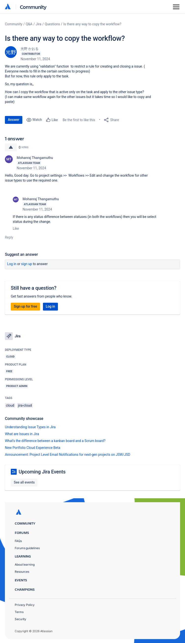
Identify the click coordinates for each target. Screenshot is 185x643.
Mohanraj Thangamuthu (35, 158)
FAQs (18, 541)
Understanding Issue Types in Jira (30, 427)
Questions (52, 24)
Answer (13, 120)
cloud (10, 405)
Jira (38, 24)
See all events (24, 482)
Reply (9, 237)
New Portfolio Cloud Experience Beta (32, 448)
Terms (19, 612)
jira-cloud (25, 405)
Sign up (26, 264)
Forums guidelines (27, 548)
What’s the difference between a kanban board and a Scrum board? (55, 441)
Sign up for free (25, 306)
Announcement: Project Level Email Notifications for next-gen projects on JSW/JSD (67, 455)
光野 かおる (30, 49)
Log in (11, 264)
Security (20, 619)
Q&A (29, 24)
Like (16, 228)
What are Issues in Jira (22, 434)
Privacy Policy (25, 605)
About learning (25, 564)
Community (33, 6)
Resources (22, 571)
